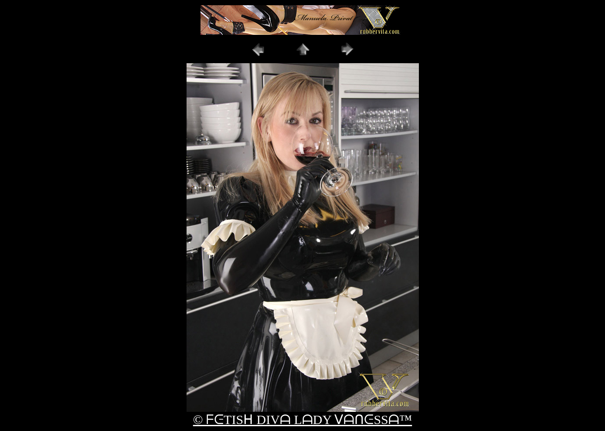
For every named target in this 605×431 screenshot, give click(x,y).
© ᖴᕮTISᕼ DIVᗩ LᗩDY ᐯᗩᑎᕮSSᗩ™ (302, 419)
